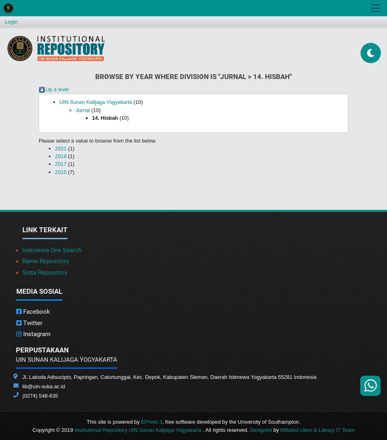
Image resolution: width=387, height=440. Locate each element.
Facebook (33, 311)
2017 (60, 164)
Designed (261, 430)
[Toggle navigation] (375, 8)
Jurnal (83, 110)
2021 (60, 148)
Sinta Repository (44, 272)
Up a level (57, 89)
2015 (60, 172)
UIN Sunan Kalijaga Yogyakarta (95, 102)
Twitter (29, 323)
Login (11, 22)
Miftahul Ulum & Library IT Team (317, 430)
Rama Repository (45, 261)
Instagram (33, 334)
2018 (60, 156)
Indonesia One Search (51, 250)
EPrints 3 (151, 422)
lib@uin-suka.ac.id (43, 386)
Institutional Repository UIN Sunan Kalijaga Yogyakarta (138, 430)
